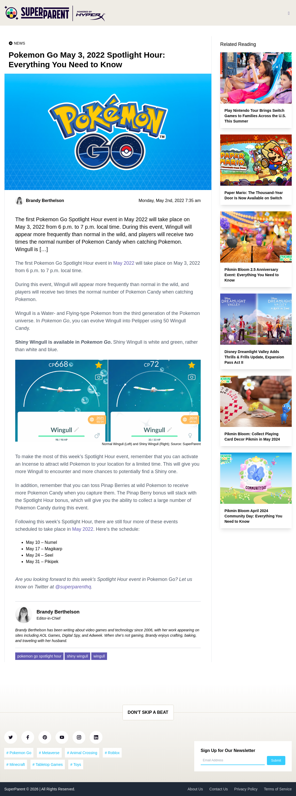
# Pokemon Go (18, 753)
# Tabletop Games (48, 764)
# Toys (75, 764)
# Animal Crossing (82, 753)
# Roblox (112, 753)
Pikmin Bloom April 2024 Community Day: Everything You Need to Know (253, 516)
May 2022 (123, 263)
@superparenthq (73, 586)
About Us (195, 789)
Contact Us (218, 789)
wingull (99, 656)
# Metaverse (49, 753)
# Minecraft (15, 764)
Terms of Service (278, 789)
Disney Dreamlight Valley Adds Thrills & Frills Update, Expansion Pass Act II (254, 357)
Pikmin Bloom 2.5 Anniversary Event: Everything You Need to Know (251, 274)
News (19, 43)
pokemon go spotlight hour (39, 656)
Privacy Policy (246, 789)
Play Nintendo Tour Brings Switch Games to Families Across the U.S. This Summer (255, 115)
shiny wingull (77, 656)
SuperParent (15, 789)
